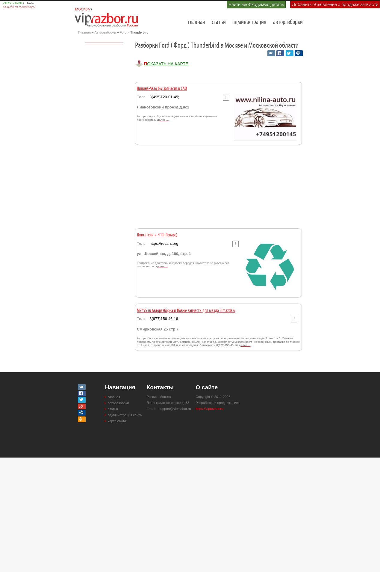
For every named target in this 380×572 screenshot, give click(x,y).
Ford (123, 32)
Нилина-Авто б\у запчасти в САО (162, 88)
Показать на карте (166, 63)
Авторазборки (105, 32)
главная (196, 22)
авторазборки (288, 22)
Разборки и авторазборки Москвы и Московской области (108, 20)
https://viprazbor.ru (209, 408)
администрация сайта (125, 415)
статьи (219, 22)
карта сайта (117, 421)
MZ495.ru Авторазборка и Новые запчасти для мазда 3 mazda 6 (186, 310)
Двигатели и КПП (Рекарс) (157, 235)
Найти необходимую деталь (256, 4)
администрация (249, 22)
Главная (84, 32)
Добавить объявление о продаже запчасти (335, 4)
